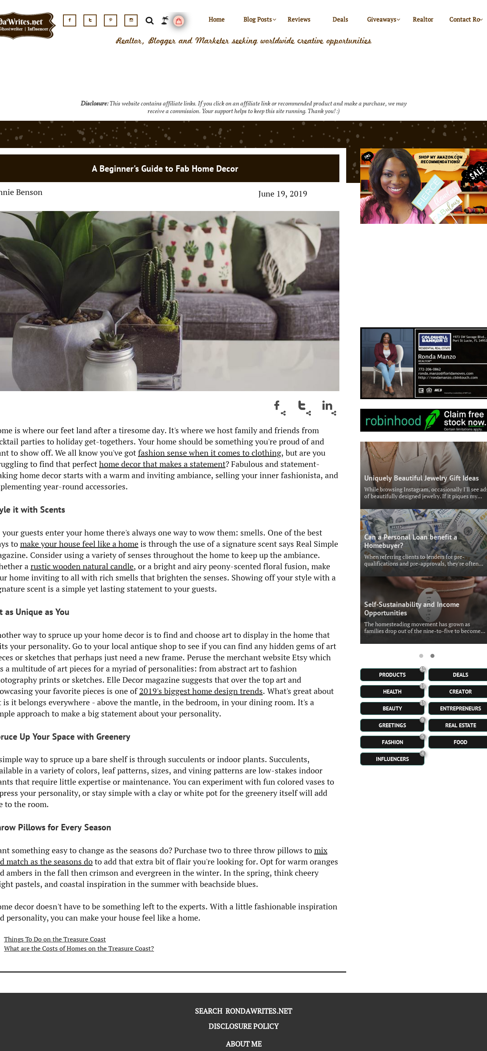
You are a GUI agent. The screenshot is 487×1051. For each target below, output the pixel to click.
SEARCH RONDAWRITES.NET (243, 1011)
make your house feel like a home (79, 543)
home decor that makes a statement (162, 464)
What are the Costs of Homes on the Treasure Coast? (79, 948)
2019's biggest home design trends (201, 691)
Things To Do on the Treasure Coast (55, 939)
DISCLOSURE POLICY (244, 1026)
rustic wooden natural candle (82, 566)
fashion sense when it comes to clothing (209, 452)
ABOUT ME (244, 1044)
